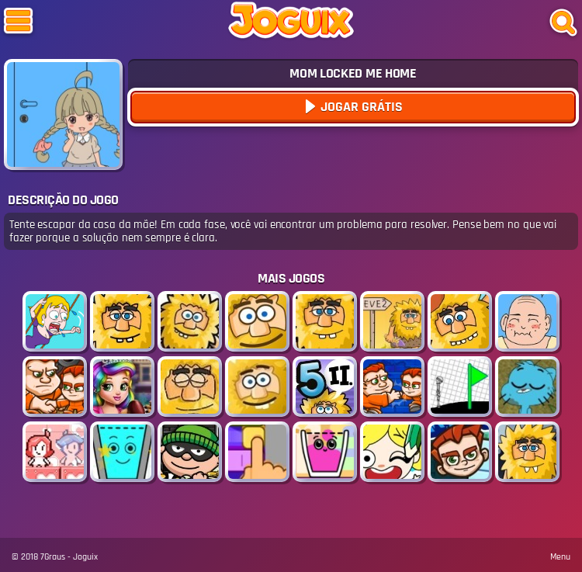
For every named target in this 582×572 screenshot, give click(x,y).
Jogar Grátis (360, 107)
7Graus (52, 557)
